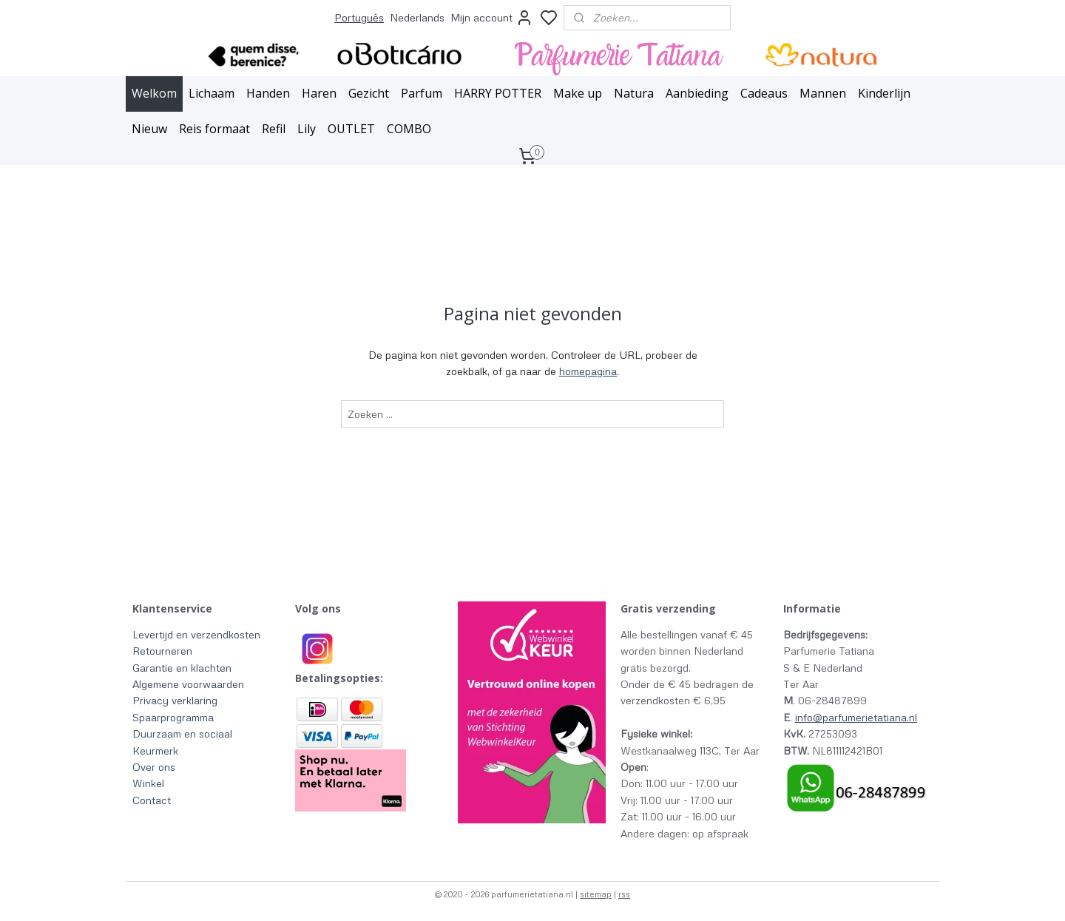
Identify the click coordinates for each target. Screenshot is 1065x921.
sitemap (596, 894)
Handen (268, 93)
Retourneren (162, 650)
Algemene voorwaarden (188, 684)
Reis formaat (214, 129)
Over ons (153, 766)
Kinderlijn (884, 93)
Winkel (148, 783)
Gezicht (368, 93)
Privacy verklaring (174, 700)
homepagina (588, 371)
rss (624, 894)
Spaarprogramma (173, 717)
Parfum (421, 93)
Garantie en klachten (181, 667)
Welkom (154, 93)
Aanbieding (697, 93)
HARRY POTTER (497, 93)
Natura (634, 93)
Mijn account (491, 18)
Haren (319, 93)
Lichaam (211, 93)
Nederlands (417, 17)
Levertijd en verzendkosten (196, 634)
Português (359, 17)
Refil (273, 129)
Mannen (822, 93)
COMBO (409, 129)
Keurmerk (155, 750)
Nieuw (149, 129)
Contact (151, 800)
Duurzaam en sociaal (182, 733)
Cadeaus (764, 93)
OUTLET (351, 129)
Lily (306, 129)
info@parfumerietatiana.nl (856, 717)
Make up (577, 93)
